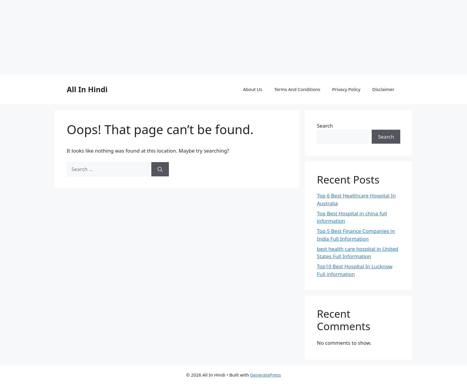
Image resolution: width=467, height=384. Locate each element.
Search (325, 125)
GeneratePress (265, 375)
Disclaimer (383, 89)
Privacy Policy (346, 89)
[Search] (160, 169)
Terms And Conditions (297, 89)
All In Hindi (87, 89)
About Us (252, 89)
